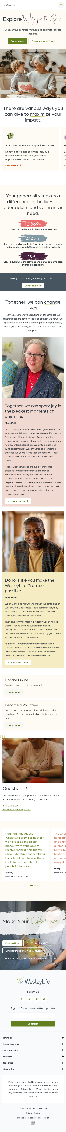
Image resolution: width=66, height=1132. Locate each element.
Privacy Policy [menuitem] (33, 1113)
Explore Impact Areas (43, 41)
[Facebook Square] (22, 999)
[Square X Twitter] (29, 999)
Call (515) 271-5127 (37, 943)
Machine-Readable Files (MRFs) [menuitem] (33, 1117)
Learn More (11, 165)
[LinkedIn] (44, 999)
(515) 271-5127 (10, 805)
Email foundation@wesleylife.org (24, 950)
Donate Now (17, 41)
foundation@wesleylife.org (16, 809)
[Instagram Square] (37, 999)
